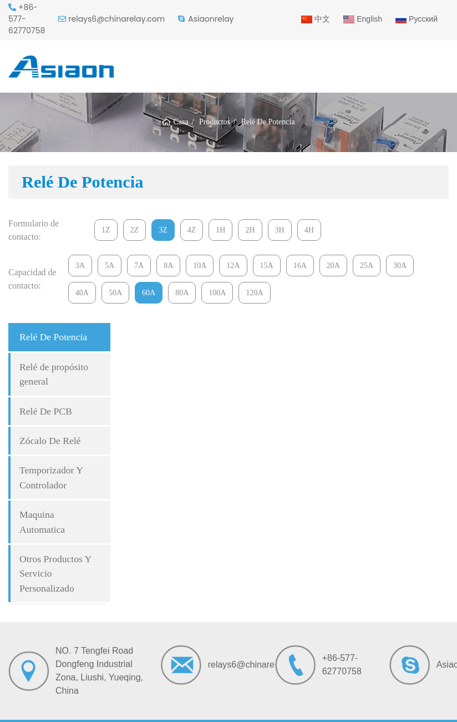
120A (254, 293)
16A (300, 265)
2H (250, 230)
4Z (191, 230)
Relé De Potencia (53, 336)
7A (139, 265)
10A (199, 265)
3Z (163, 230)
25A (366, 265)
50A (115, 293)
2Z (134, 230)
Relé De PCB (45, 411)
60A (148, 293)
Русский (416, 18)
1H (220, 230)
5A (109, 265)
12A (233, 265)
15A (266, 265)
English (362, 18)
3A (80, 265)
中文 (315, 18)
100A (217, 293)
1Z (105, 230)
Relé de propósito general (53, 374)
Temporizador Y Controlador (51, 477)
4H (309, 230)
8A (168, 265)
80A (182, 293)
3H (280, 230)
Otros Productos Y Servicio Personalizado (55, 573)
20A (333, 265)
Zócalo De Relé (49, 440)
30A (400, 265)
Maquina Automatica (42, 521)
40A (82, 293)
